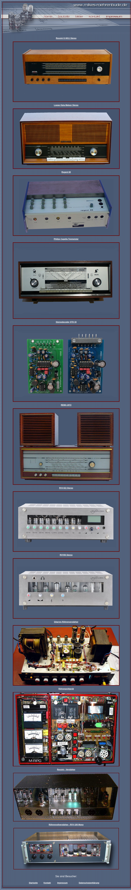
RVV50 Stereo (66, 555)
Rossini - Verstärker (66, 769)
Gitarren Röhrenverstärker (66, 622)
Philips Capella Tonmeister (66, 239)
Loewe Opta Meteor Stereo (66, 105)
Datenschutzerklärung (89, 883)
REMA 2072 (66, 405)
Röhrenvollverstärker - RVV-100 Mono (66, 825)
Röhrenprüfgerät (66, 689)
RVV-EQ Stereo (66, 488)
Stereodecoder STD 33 (66, 322)
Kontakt (47, 883)
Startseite (33, 883)
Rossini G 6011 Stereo (66, 38)
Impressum (62, 883)
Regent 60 (66, 172)
